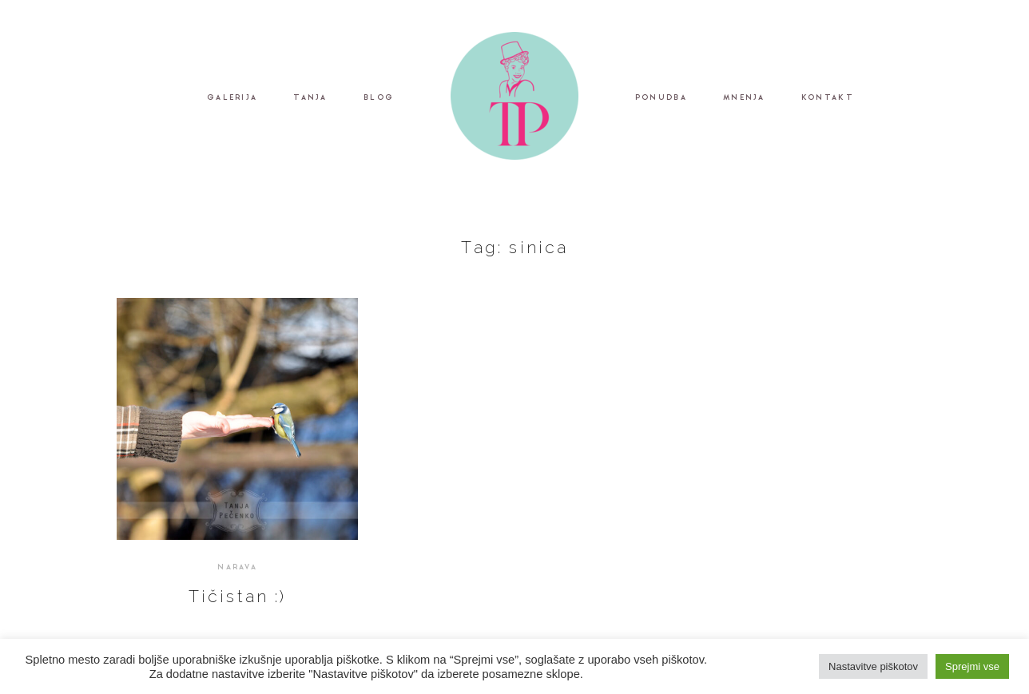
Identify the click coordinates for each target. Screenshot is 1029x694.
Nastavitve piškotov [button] (873, 666)
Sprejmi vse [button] (972, 666)
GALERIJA (232, 98)
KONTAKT (827, 98)
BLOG (379, 98)
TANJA (310, 98)
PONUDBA (661, 98)
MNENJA (744, 98)
